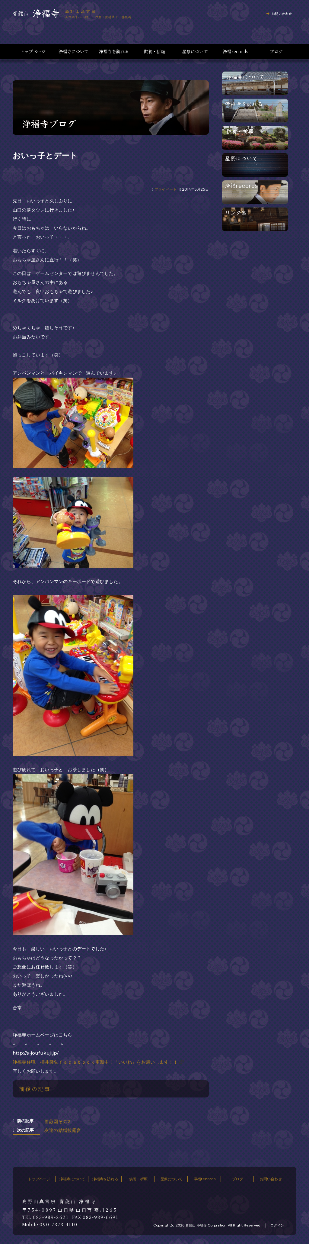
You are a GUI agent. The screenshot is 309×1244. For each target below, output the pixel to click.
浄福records (235, 51)
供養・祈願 (154, 51)
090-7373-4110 (59, 1224)
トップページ (33, 51)
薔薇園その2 (57, 1121)
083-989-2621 (51, 1217)
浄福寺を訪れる (114, 51)
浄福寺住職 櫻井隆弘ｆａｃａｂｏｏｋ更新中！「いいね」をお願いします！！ (95, 1062)
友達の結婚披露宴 (62, 1130)
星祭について (195, 51)
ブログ (276, 51)
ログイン (277, 1225)
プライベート (165, 189)
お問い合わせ (282, 13)
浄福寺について (73, 51)
